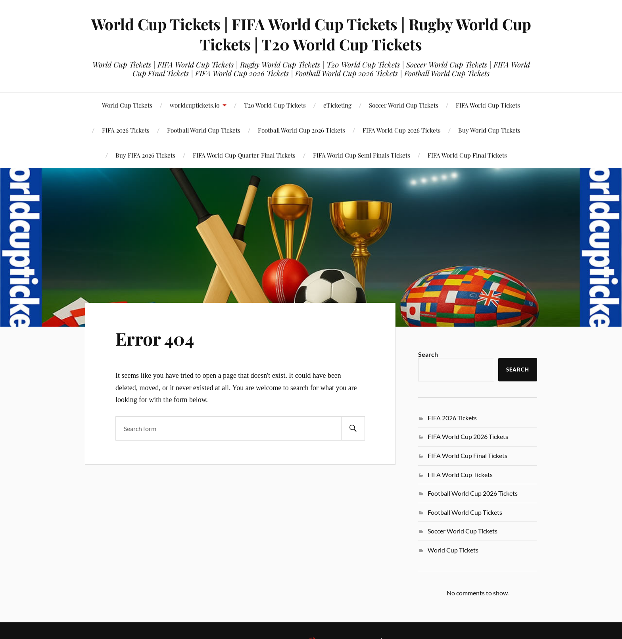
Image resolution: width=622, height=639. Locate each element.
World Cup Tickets (127, 105)
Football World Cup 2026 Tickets (301, 130)
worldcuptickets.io (194, 105)
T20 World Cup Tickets (275, 105)
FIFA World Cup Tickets (488, 105)
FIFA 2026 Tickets (452, 418)
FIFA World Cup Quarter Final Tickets (244, 155)
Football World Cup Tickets (465, 512)
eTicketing (337, 105)
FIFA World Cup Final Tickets (467, 155)
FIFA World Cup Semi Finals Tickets (361, 155)
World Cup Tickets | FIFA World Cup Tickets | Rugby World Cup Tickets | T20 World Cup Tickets (311, 34)
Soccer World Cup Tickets (403, 105)
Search (428, 354)
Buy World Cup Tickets (489, 130)
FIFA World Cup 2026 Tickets (402, 130)
